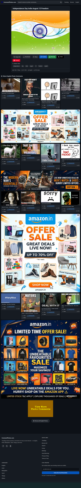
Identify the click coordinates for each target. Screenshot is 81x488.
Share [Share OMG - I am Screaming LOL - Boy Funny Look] (64, 311)
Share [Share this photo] (35, 57)
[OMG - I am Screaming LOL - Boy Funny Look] (70, 298)
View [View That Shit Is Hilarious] (24, 157)
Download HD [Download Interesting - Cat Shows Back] (10, 95)
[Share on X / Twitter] (60, 56)
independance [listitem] (16, 66)
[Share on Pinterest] (16, 60)
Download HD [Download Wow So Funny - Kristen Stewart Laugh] (10, 209)
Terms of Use (45, 458)
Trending (66, 2)
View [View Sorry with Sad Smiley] (44, 206)
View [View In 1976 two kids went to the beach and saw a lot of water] (64, 95)
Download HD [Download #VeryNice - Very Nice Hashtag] (10, 306)
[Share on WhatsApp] (52, 56)
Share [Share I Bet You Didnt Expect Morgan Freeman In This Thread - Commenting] (24, 104)
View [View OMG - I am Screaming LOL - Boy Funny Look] (64, 309)
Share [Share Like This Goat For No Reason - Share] (4, 163)
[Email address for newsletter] (60, 469)
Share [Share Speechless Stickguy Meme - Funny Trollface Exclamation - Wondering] (44, 107)
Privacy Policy (45, 456)
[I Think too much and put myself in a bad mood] (70, 151)
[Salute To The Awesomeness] (30, 197)
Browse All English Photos (40, 421)
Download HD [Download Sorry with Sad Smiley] (50, 206)
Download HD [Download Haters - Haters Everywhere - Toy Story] (30, 315)
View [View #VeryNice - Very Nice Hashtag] (4, 306)
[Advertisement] (40, 485)
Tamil (3, 473)
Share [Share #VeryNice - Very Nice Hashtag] (4, 308)
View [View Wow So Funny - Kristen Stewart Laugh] (4, 209)
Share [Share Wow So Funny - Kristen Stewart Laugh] (4, 211)
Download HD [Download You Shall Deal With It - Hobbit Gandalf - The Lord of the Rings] (50, 312)
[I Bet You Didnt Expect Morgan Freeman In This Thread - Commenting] (30, 88)
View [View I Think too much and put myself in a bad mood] (64, 163)
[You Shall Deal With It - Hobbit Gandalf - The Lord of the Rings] (50, 300)
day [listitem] (22, 66)
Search (43, 445)
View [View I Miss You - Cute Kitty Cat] (44, 166)
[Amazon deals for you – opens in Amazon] (40, 180)
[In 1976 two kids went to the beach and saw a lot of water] (70, 85)
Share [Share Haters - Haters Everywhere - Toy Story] (24, 317)
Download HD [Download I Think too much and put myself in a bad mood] (70, 163)
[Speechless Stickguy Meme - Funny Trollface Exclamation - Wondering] (50, 89)
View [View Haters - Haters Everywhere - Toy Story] (24, 315)
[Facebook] (3, 446)
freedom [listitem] (40, 66)
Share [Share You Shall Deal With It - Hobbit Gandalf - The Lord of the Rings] (44, 314)
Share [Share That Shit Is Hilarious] (24, 159)
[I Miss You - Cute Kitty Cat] (50, 153)
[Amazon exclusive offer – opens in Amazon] (40, 359)
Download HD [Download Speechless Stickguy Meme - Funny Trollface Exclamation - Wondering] (50, 105)
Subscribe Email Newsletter (60, 472)
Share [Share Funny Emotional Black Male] (64, 210)
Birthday (44, 450)
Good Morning (45, 453)
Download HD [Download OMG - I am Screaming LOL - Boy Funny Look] (70, 309)
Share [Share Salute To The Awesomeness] (24, 209)
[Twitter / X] (6, 446)
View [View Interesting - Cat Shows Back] (4, 95)
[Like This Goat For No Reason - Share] (10, 151)
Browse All (44, 443)
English (77, 2)
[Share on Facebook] (43, 56)
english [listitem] (46, 66)
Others (3, 478)
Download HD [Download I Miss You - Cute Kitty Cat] (50, 166)
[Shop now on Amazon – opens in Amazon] (40, 253)
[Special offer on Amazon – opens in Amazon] (40, 126)
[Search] (61, 2)
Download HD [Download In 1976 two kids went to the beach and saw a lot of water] (70, 95)
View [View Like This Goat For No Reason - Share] (4, 161)
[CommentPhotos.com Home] (8, 2)
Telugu (3, 475)
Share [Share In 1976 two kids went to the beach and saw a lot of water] (64, 97)
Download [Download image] (26, 57)
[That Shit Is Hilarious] (30, 149)
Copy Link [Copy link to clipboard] (17, 57)
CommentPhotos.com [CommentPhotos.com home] (8, 438)
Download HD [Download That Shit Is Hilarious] (30, 157)
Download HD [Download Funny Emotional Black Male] (70, 208)
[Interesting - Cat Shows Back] (10, 85)
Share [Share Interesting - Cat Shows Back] (4, 97)
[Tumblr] (10, 446)
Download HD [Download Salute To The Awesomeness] (30, 207)
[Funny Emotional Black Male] (70, 198)
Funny (43, 448)
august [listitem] (31, 66)
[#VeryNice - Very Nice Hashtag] (10, 298)
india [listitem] (27, 66)
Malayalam (4, 470)
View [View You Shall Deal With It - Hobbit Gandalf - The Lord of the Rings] (44, 312)
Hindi (3, 468)
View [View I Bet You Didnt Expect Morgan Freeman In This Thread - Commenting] (24, 102)
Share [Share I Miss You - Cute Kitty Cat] (44, 168)
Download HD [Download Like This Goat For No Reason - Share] (10, 161)
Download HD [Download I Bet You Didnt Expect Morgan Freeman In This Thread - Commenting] (30, 102)
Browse (72, 2)
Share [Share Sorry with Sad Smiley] (44, 208)
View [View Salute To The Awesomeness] (24, 207)
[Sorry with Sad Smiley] (50, 196)
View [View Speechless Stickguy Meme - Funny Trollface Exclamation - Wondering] (44, 105)
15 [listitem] (35, 66)
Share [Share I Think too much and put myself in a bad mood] (64, 165)
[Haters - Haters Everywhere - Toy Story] (30, 302)
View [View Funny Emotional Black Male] (64, 208)
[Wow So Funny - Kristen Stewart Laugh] (10, 198)
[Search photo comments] (38, 2)
